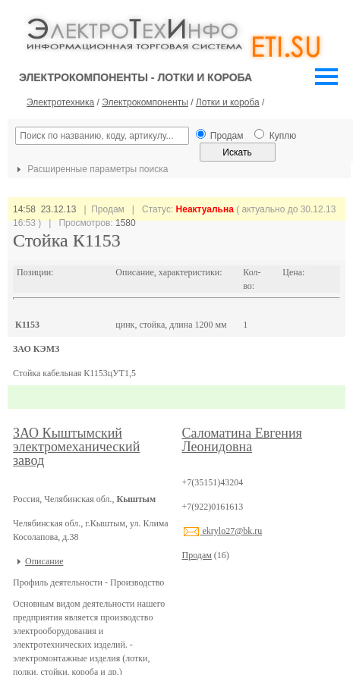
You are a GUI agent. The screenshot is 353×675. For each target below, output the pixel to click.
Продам (197, 555)
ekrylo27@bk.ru (222, 531)
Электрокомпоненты (145, 102)
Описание (44, 561)
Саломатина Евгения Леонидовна (242, 439)
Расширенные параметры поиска (90, 169)
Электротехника (60, 102)
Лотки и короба (228, 102)
